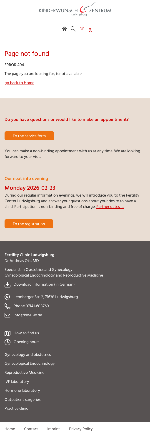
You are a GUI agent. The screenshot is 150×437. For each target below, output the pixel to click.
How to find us (26, 333)
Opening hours (26, 342)
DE (82, 29)
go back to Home (19, 83)
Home (10, 429)
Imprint (53, 429)
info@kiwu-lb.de (28, 315)
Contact (31, 429)
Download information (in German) (44, 284)
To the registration (29, 224)
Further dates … (110, 207)
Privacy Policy (81, 429)
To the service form (29, 136)
